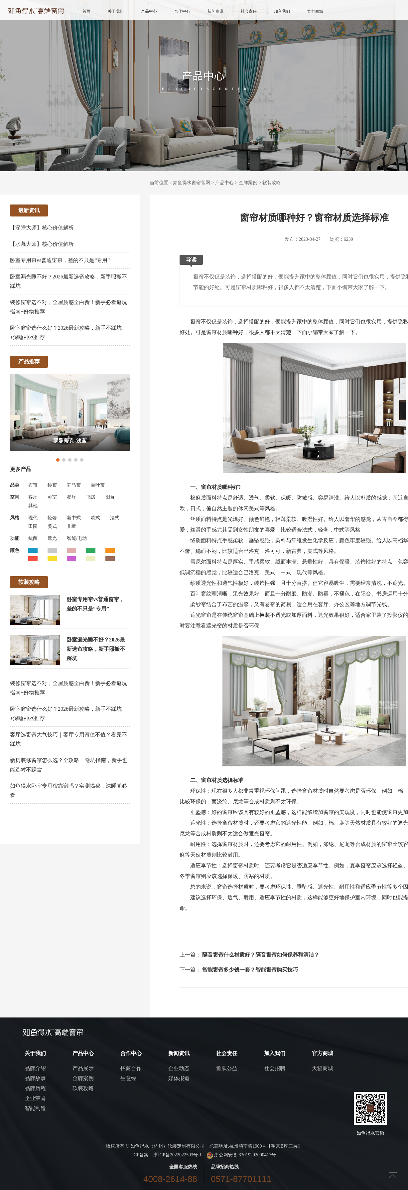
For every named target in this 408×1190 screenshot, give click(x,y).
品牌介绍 (35, 1068)
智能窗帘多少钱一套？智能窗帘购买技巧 (250, 970)
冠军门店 (203, 24)
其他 (33, 505)
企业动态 (179, 1068)
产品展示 (83, 1068)
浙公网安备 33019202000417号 (241, 1154)
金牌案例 (248, 182)
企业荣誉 (35, 1098)
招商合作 (131, 1068)
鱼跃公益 (226, 1068)
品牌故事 (35, 1078)
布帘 (33, 485)
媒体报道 (179, 1078)
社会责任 (249, 11)
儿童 (71, 526)
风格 (14, 517)
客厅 (33, 497)
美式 (52, 526)
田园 (33, 526)
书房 (90, 497)
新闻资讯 (215, 11)
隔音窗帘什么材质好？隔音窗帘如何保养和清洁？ (260, 955)
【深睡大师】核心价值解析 (42, 227)
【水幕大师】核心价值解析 (42, 244)
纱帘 (52, 485)
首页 (86, 11)
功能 (14, 538)
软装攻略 (271, 182)
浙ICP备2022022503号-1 (177, 1154)
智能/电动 (77, 538)
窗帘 (195, 321)
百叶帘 (98, 485)
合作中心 (182, 11)
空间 (14, 497)
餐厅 (71, 497)
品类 (14, 485)
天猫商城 (322, 1068)
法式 (114, 517)
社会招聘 (274, 1068)
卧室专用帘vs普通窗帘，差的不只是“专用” (60, 260)
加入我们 (282, 11)
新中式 (74, 517)
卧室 (52, 497)
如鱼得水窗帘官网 (191, 182)
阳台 (110, 497)
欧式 (95, 517)
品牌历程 (35, 1088)
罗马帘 (74, 485)
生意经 (128, 1078)
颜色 (14, 550)
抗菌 (33, 538)
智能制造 (35, 1108)
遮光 (52, 538)
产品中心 (149, 11)
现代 (33, 517)
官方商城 (315, 11)
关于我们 (116, 11)
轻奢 (52, 517)
